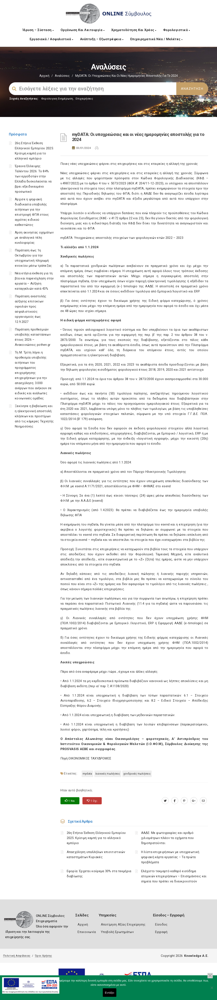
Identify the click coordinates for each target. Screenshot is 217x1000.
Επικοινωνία (87, 932)
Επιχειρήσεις (84, 98)
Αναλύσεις (62, 75)
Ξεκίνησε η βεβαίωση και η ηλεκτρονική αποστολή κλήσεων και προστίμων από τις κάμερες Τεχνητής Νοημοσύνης (34, 416)
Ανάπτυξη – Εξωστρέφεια (102, 39)
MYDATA (87, 773)
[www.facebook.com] (174, 801)
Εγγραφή (161, 932)
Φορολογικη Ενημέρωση (57, 98)
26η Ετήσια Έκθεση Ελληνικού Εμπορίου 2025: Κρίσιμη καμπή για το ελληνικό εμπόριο (96, 838)
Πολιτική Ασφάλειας (16, 955)
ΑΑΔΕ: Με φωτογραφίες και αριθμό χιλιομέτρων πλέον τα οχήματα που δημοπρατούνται (167, 838)
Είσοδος (161, 924)
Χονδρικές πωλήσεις (137, 773)
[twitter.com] (165, 801)
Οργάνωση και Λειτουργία (83, 30)
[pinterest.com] (184, 801)
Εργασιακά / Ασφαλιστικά (51, 39)
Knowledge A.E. (196, 956)
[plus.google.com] (194, 801)
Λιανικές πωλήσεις (107, 773)
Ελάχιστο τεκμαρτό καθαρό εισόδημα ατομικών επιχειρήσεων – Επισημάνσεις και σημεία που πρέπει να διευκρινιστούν (174, 876)
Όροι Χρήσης (43, 955)
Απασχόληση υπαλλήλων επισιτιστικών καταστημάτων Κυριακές (96, 854)
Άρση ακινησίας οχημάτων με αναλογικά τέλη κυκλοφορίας (34, 238)
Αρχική (44, 75)
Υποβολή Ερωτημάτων (117, 932)
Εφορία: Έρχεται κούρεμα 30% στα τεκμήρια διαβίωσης (99, 873)
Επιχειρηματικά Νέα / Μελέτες (156, 39)
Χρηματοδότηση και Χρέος (133, 30)
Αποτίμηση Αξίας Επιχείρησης (123, 924)
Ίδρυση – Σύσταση (38, 30)
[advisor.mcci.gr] (203, 801)
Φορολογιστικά (176, 30)
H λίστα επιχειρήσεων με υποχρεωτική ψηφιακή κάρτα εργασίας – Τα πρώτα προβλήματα (170, 857)
